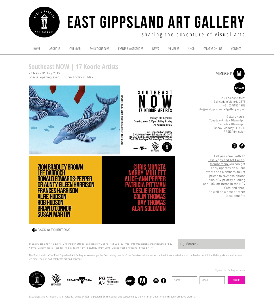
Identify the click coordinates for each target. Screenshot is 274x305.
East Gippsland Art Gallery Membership (226, 162)
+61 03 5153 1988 (234, 106)
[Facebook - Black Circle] (242, 146)
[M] (239, 74)
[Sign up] (236, 280)
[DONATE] (239, 88)
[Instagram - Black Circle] (234, 146)
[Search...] (211, 244)
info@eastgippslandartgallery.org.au (221, 109)
